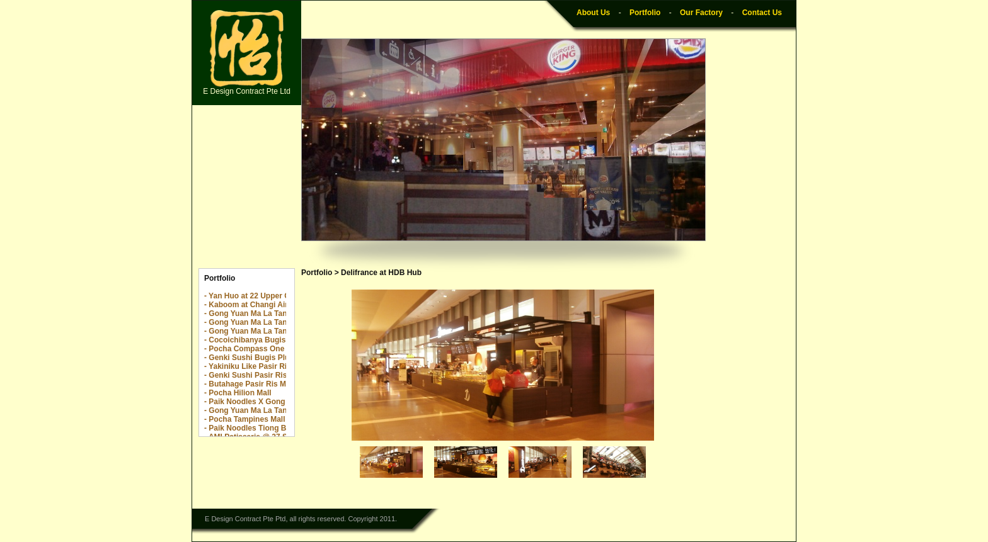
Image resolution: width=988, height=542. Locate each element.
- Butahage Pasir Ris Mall (249, 384)
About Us (593, 12)
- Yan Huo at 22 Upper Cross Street (267, 295)
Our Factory (701, 12)
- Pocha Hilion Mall (238, 392)
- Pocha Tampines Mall (244, 419)
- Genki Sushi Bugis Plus (249, 357)
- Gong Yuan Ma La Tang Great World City (278, 410)
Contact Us (762, 12)
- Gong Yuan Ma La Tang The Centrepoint (278, 313)
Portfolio (644, 12)
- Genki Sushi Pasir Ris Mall (254, 375)
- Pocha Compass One (244, 348)
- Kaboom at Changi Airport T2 (259, 304)
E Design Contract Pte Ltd (246, 53)
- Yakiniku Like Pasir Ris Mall (256, 366)
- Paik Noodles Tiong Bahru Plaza (264, 428)
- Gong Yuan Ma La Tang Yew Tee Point (274, 331)
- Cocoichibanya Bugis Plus (254, 340)
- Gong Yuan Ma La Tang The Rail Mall (272, 322)
